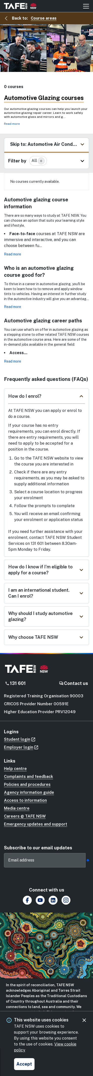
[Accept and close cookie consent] (24, 1064)
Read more (12, 123)
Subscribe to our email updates (38, 847)
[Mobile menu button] (86, 6)
